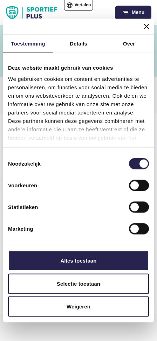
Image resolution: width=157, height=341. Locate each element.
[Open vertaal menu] (78, 5)
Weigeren (78, 306)
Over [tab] (129, 44)
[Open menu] (133, 13)
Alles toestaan (78, 261)
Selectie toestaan (78, 283)
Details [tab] (78, 44)
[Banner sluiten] (146, 26)
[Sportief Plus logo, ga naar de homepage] (31, 13)
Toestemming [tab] (28, 44)
